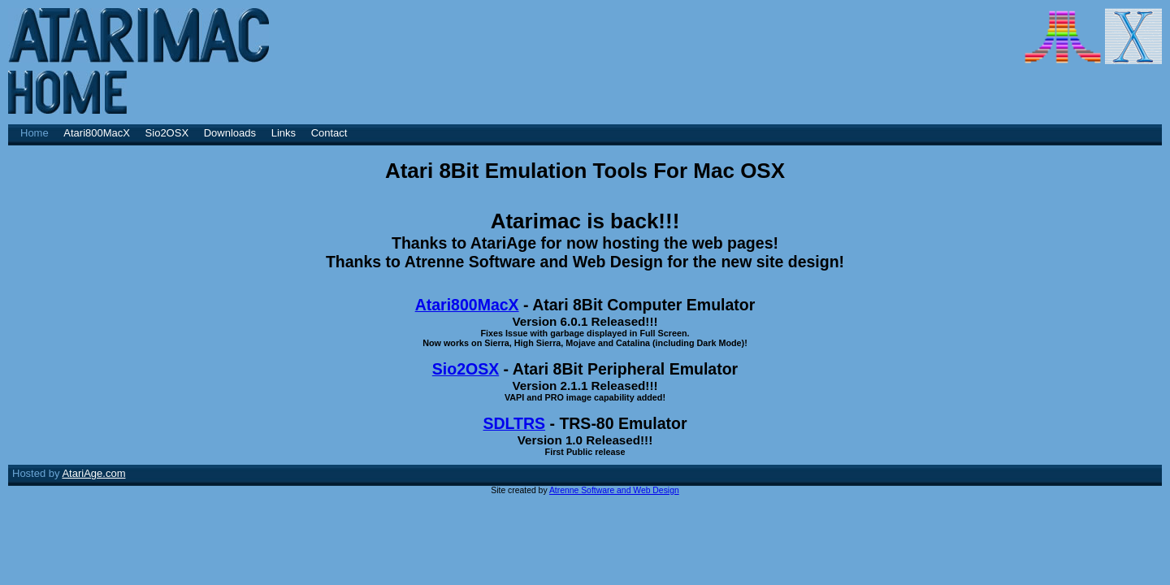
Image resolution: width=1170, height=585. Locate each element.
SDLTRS (514, 423)
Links (283, 133)
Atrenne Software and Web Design (614, 490)
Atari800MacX (96, 133)
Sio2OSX (166, 133)
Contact (329, 133)
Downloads (230, 133)
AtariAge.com (93, 473)
